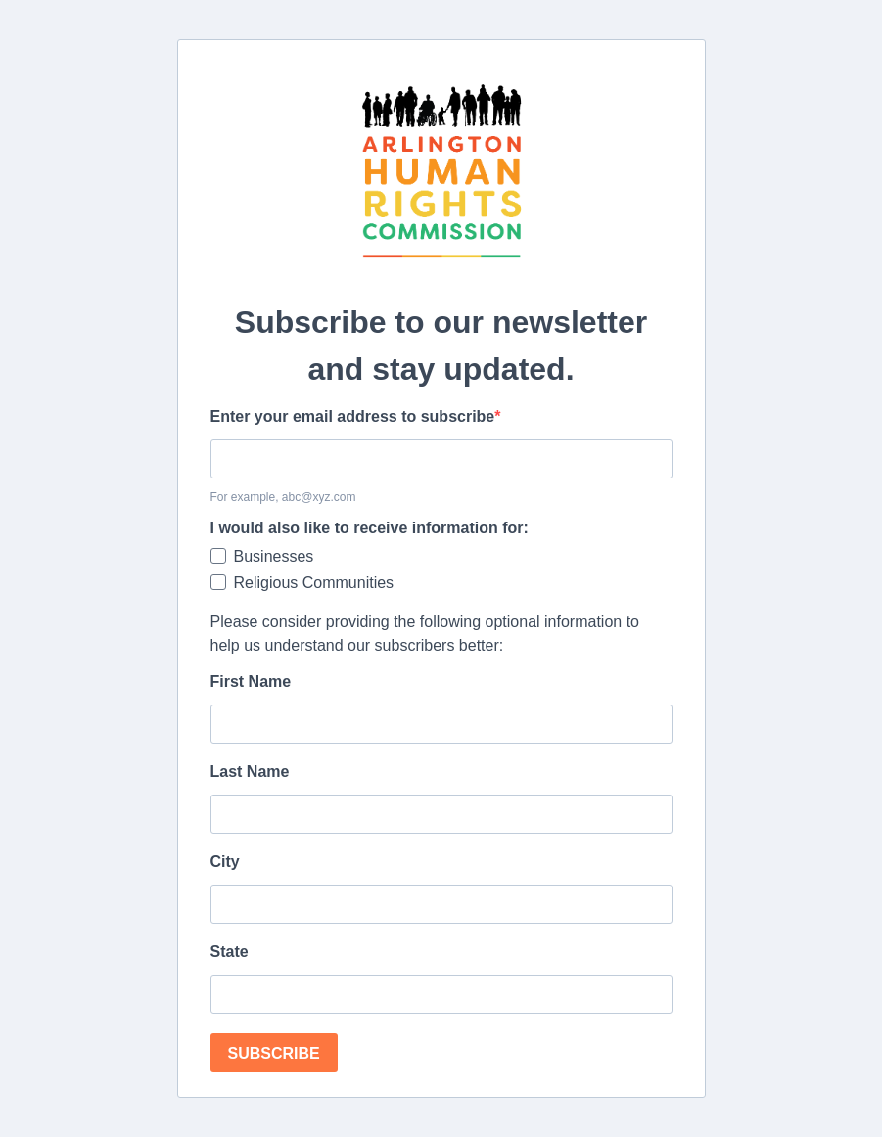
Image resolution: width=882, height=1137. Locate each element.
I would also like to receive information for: (369, 528)
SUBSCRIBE (274, 1053)
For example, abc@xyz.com (283, 497)
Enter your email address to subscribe (352, 416)
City (225, 861)
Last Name (250, 771)
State (229, 951)
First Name (251, 681)
